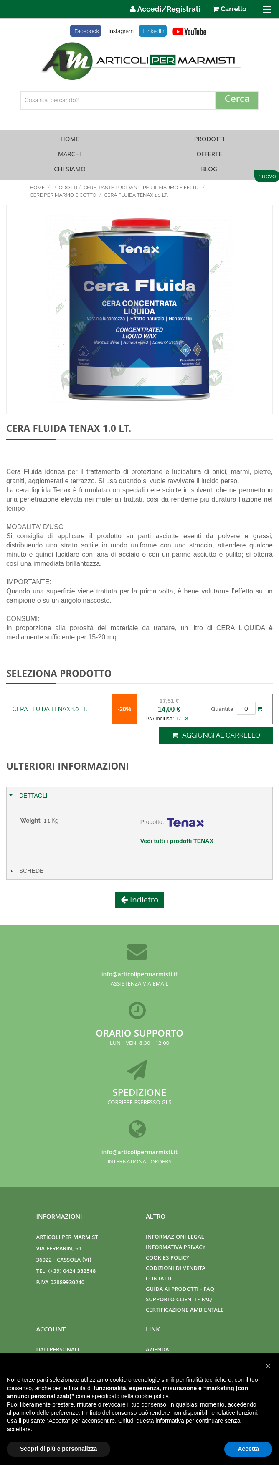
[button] (268, 1366)
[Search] (237, 100)
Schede (31, 870)
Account (51, 1330)
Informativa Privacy (175, 1248)
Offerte (209, 155)
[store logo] (139, 61)
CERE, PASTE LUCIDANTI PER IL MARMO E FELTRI (142, 187)
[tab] (139, 795)
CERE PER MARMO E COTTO (64, 195)
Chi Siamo (70, 170)
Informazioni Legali (176, 1237)
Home (70, 139)
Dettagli (33, 795)
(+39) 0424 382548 (72, 1271)
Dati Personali (57, 1350)
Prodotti (209, 139)
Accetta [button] (248, 1448)
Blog (209, 170)
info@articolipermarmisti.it (139, 975)
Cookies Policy (167, 1258)
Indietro (143, 900)
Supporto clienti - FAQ (179, 1300)
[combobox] (139, 100)
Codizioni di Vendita (175, 1268)
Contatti (159, 1279)
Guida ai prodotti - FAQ (180, 1289)
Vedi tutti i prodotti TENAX (176, 841)
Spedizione (139, 1094)
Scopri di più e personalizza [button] (58, 1448)
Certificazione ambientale (184, 1310)
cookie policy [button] (151, 1396)
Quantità (222, 709)
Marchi (70, 155)
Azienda (157, 1350)
